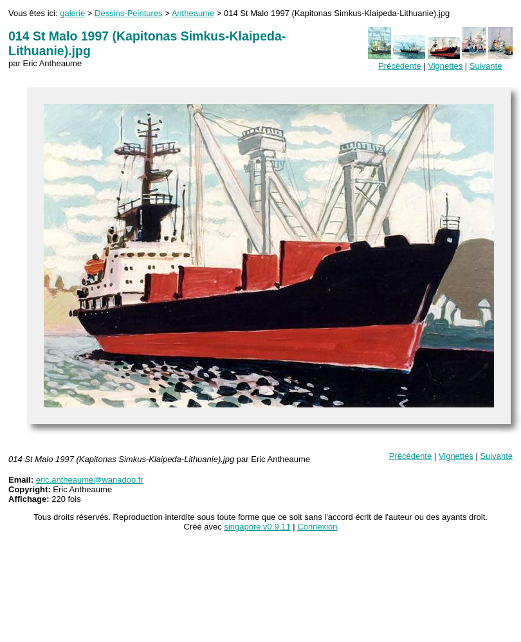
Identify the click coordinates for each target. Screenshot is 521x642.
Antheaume (193, 13)
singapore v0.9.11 (257, 526)
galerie (72, 13)
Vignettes (445, 66)
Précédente (399, 66)
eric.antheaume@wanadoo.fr (89, 480)
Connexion (317, 526)
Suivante (486, 66)
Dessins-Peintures (129, 13)
